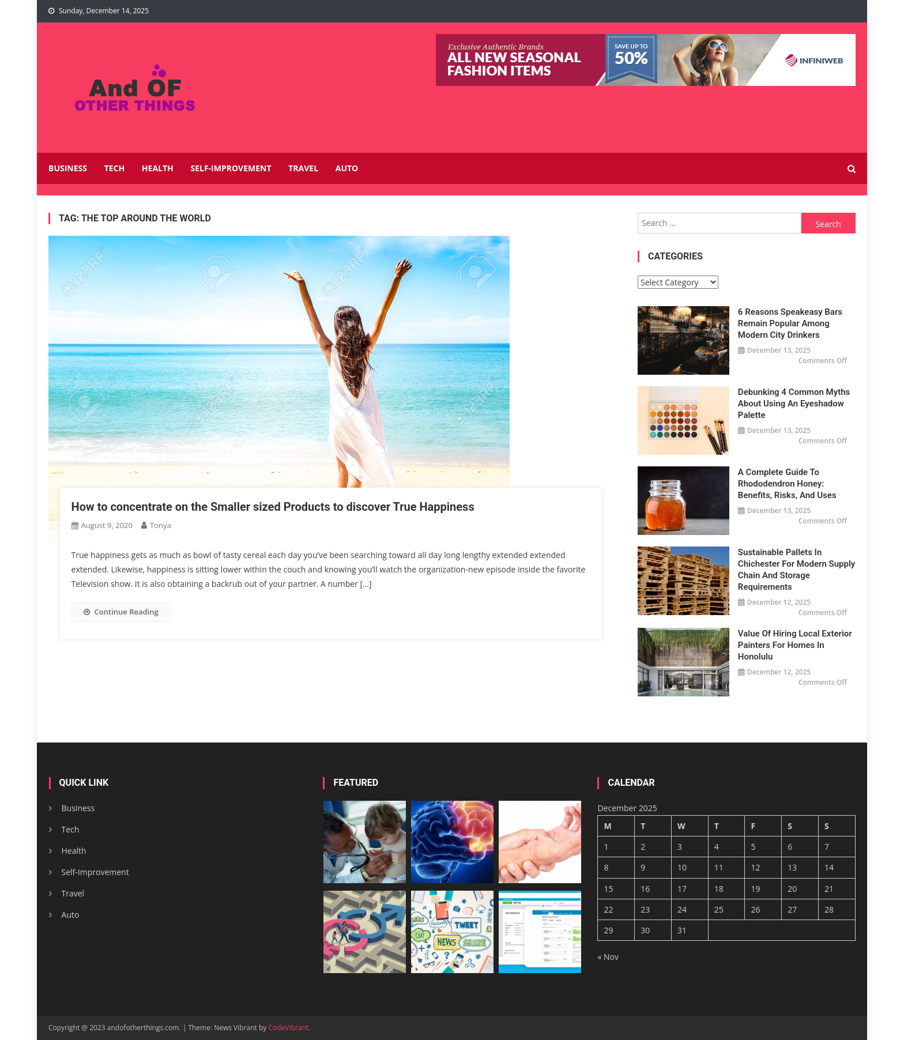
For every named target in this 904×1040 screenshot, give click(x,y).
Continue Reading (121, 611)
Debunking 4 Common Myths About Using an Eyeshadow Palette (794, 403)
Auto (347, 168)
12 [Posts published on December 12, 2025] (755, 867)
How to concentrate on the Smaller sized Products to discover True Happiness (272, 507)
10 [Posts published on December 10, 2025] (682, 867)
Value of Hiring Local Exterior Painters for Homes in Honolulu (795, 645)
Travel (303, 168)
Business (67, 168)
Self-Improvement (230, 168)
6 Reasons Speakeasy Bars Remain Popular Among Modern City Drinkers (790, 323)
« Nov (608, 956)
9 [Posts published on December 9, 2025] (643, 867)
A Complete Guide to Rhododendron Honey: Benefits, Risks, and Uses (787, 483)
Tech (114, 168)
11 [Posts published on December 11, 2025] (719, 867)
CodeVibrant (288, 1028)
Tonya (160, 525)
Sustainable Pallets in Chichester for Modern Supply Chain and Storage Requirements (796, 569)
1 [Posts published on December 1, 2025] (606, 846)
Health (158, 168)
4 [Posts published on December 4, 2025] (716, 846)
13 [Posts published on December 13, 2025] (792, 867)
